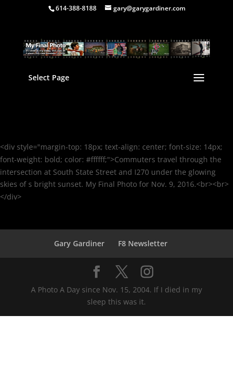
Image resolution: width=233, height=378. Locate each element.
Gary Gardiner (79, 243)
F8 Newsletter (142, 243)
